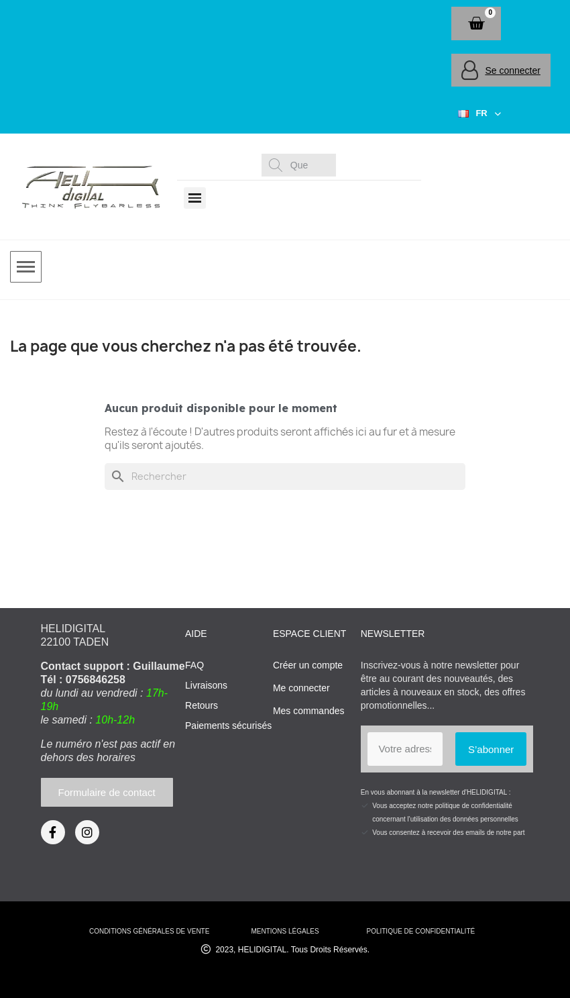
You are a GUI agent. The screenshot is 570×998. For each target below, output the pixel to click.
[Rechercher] (285, 476)
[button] (476, 23)
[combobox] (300, 165)
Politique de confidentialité (420, 931)
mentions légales (285, 931)
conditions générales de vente (149, 931)
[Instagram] (87, 832)
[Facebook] (53, 832)
